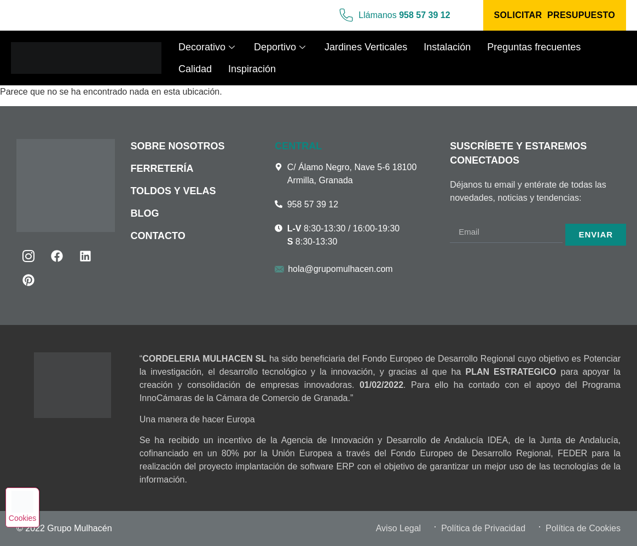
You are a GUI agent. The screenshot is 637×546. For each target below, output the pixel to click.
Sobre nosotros (177, 146)
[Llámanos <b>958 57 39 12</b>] (345, 15)
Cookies (25, 517)
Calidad (195, 68)
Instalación (447, 47)
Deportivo (281, 47)
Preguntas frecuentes (534, 47)
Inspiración (252, 68)
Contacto (157, 235)
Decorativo (208, 47)
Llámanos (404, 15)
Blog (144, 213)
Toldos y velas (173, 190)
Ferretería (161, 168)
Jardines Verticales (366, 47)
